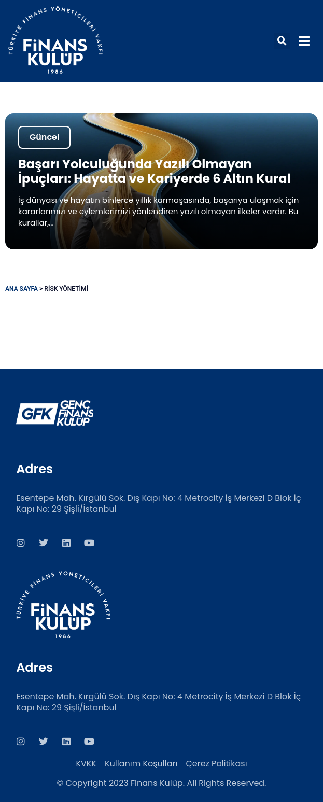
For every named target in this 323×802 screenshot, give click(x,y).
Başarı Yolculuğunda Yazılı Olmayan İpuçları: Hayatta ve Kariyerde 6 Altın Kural (154, 171)
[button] (282, 41)
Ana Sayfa (21, 288)
